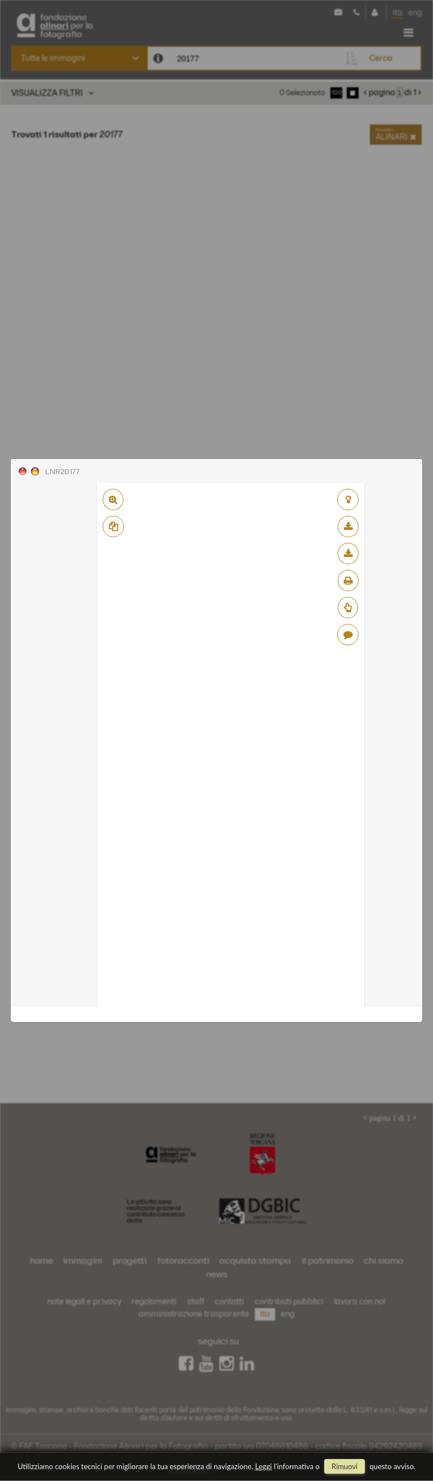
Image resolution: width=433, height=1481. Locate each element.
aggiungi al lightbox (348, 499)
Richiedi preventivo (348, 607)
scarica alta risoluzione (348, 553)
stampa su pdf (348, 580)
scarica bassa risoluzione (348, 526)
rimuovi (344, 1466)
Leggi (263, 1466)
